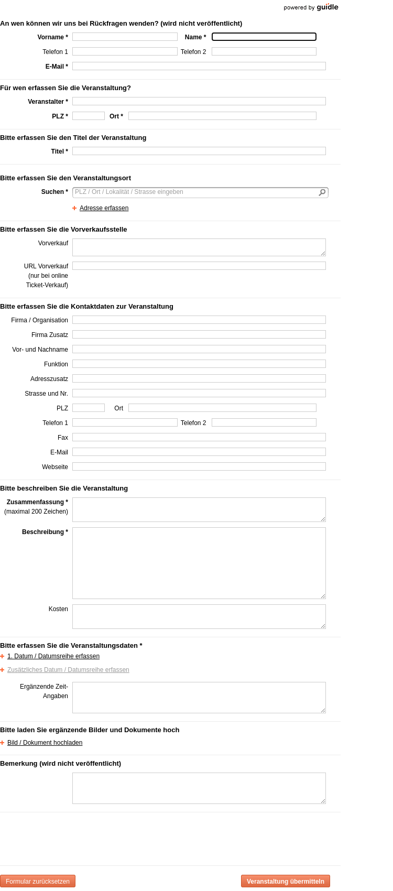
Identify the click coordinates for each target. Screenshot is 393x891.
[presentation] (152, 837)
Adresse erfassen (104, 208)
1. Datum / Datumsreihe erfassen (53, 656)
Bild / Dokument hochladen (44, 742)
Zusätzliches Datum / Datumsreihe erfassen (68, 669)
